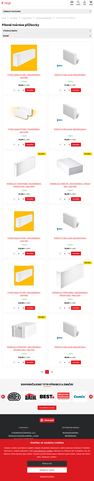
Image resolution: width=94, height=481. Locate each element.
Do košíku (30, 90)
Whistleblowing (70, 436)
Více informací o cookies (43, 451)
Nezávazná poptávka (70, 432)
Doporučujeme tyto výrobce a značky (47, 384)
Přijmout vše (47, 464)
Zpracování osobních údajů (24, 439)
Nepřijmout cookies (47, 470)
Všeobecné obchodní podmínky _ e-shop (23, 436)
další (52, 372)
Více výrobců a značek (47, 408)
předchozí (42, 372)
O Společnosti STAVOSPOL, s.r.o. (24, 432)
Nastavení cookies (47, 477)
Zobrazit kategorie (11, 11)
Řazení (6, 36)
